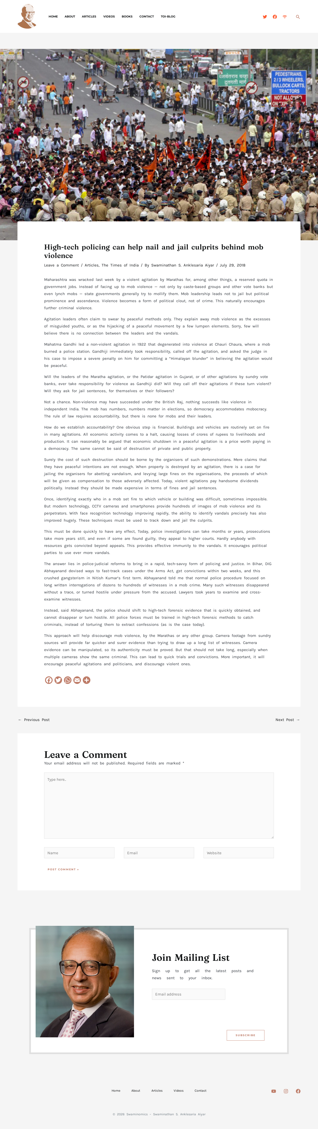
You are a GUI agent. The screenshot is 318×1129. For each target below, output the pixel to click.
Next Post (288, 719)
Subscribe (245, 1035)
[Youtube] (273, 1091)
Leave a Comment (61, 265)
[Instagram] (286, 1091)
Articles (86, 16)
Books (121, 16)
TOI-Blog (160, 16)
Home (52, 16)
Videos (104, 16)
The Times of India (120, 265)
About (68, 16)
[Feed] (285, 17)
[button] (298, 16)
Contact (140, 16)
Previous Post (34, 719)
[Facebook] (275, 17)
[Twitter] (265, 17)
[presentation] (188, 1014)
